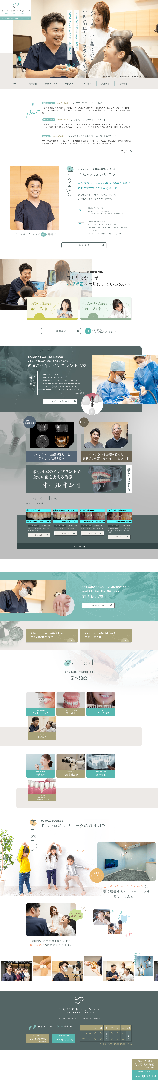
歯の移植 (122, 1049)
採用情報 (40, 1053)
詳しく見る (38, 538)
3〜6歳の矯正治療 (54, 1053)
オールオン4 (69, 1061)
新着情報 (123, 84)
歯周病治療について (97, 609)
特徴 (38, 1049)
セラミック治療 (124, 1061)
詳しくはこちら (84, 247)
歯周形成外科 (109, 640)
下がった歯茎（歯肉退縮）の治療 (109, 1065)
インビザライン (124, 1057)
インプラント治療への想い (74, 1057)
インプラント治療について (60, 404)
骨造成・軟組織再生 (72, 1053)
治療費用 (105, 84)
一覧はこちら (123, 153)
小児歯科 (105, 1049)
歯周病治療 (90, 1049)
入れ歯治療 (106, 1061)
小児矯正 (52, 1049)
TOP (15, 84)
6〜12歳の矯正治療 (54, 1057)
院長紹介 (33, 84)
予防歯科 (105, 1053)
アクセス (87, 84)
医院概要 (30, 1053)
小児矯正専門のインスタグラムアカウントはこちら (96, 334)
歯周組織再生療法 (54, 640)
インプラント (70, 1049)
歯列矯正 (122, 1053)
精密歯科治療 (107, 1057)
